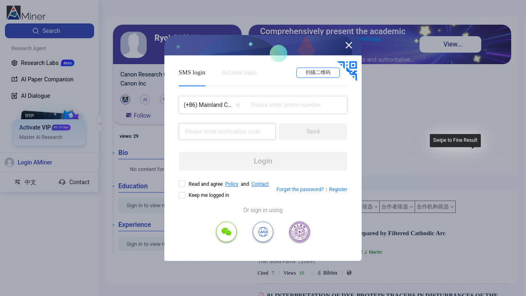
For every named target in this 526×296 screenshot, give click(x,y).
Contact (260, 184)
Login (263, 161)
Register (338, 189)
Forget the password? (300, 189)
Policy (231, 184)
